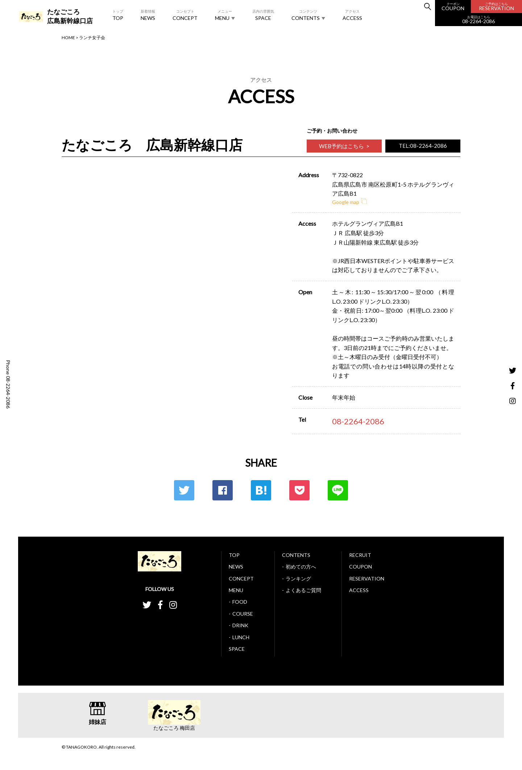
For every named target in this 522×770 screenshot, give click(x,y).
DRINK (240, 625)
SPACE (263, 14)
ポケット (299, 490)
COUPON (453, 7)
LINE (338, 490)
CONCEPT (185, 14)
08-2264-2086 (478, 20)
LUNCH (240, 637)
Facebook (222, 490)
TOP (117, 14)
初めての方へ (301, 566)
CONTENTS (308, 14)
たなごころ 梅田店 (174, 728)
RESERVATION (496, 7)
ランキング (298, 578)
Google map (349, 202)
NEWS (148, 14)
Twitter (184, 490)
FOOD (239, 602)
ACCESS (352, 14)
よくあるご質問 (303, 590)
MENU (225, 14)
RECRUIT (360, 555)
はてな (261, 490)
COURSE (242, 614)
